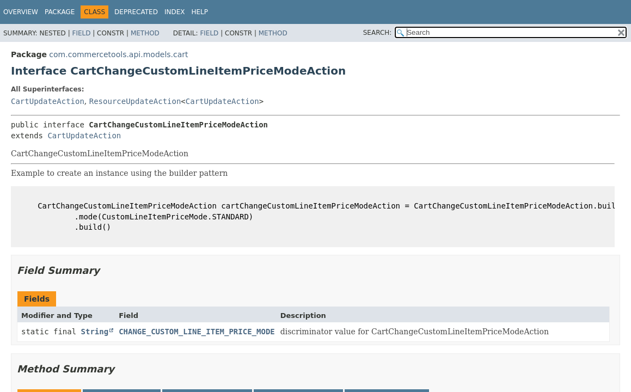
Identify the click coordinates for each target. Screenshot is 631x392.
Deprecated (136, 12)
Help (199, 12)
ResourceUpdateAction (135, 101)
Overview (20, 12)
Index (174, 12)
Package (60, 12)
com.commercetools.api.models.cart (118, 54)
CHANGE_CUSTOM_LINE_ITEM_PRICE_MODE (197, 331)
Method (145, 33)
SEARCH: (377, 32)
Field (81, 33)
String (95, 331)
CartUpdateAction (47, 101)
